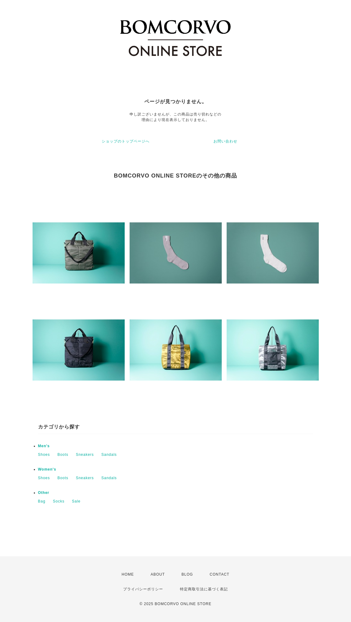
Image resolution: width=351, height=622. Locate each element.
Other (43, 493)
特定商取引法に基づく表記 (204, 589)
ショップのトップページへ (126, 141)
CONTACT (219, 574)
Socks (58, 501)
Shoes (44, 454)
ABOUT (157, 574)
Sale (76, 501)
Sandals (109, 454)
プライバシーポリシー (143, 589)
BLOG (187, 574)
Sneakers (85, 454)
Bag (41, 501)
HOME (128, 574)
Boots (62, 454)
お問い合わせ (225, 141)
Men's (44, 446)
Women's (47, 469)
